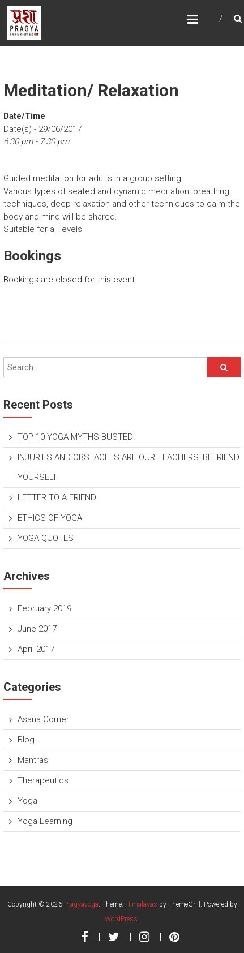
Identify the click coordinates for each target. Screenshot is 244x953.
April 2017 (36, 649)
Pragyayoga (81, 904)
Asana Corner (43, 719)
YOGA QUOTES (46, 538)
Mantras (33, 760)
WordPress (121, 919)
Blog (26, 740)
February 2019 (44, 608)
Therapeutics (43, 780)
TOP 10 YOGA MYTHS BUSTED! (76, 437)
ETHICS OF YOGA (50, 518)
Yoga (27, 801)
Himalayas (141, 904)
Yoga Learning (45, 821)
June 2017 (37, 629)
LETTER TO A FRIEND (57, 497)
